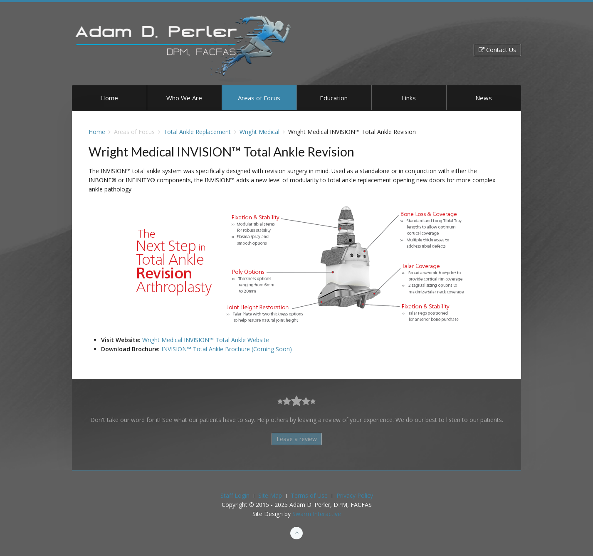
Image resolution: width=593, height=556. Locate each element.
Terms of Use (309, 495)
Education (334, 98)
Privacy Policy (354, 495)
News (483, 98)
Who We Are (184, 98)
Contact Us (497, 50)
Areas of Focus (259, 98)
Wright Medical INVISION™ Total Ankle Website (205, 340)
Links (409, 98)
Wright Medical (259, 132)
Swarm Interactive (316, 514)
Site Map (270, 495)
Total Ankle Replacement (197, 132)
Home (109, 98)
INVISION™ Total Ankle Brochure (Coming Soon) (226, 349)
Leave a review (297, 439)
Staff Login (235, 495)
